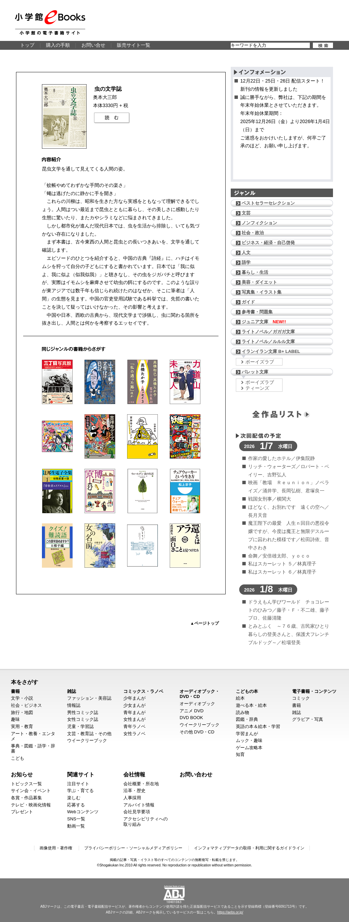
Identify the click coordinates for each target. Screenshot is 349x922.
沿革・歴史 (134, 790)
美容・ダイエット (259, 282)
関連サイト (80, 774)
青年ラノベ (134, 726)
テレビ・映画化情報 (31, 804)
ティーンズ (257, 388)
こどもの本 (247, 691)
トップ (27, 45)
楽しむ (73, 797)
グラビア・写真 (307, 719)
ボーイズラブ (259, 362)
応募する (76, 804)
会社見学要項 (136, 811)
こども (17, 758)
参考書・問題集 (257, 311)
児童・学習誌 (80, 726)
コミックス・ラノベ (143, 691)
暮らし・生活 (255, 272)
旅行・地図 (22, 712)
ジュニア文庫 (264, 321)
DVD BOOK (191, 717)
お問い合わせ (196, 774)
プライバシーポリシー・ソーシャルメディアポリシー (133, 848)
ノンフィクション (259, 222)
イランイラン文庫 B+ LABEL (271, 351)
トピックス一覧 (26, 783)
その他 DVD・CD (197, 731)
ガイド (248, 301)
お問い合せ (93, 45)
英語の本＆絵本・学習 (258, 726)
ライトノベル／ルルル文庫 (268, 341)
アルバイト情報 (138, 804)
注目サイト (78, 783)
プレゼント (22, 811)
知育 (240, 754)
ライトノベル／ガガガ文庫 (268, 331)
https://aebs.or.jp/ (230, 912)
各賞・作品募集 (26, 797)
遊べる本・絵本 (251, 705)
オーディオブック (197, 703)
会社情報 (134, 774)
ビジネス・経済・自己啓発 (268, 242)
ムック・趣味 (249, 740)
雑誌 (71, 691)
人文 (246, 252)
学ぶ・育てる (80, 790)
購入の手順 (58, 45)
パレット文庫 (255, 371)
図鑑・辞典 (247, 719)
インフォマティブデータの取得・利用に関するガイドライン (249, 848)
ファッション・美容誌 (89, 698)
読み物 (242, 712)
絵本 (240, 698)
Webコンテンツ (82, 811)
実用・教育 (22, 726)
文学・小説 (22, 698)
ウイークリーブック (87, 740)
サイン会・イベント (31, 790)
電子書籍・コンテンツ (314, 691)
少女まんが (134, 705)
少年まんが (134, 698)
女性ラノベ (134, 733)
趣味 (15, 719)
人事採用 (132, 797)
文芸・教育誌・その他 (89, 733)
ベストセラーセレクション (268, 203)
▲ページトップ (204, 623)
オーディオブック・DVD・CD (199, 694)
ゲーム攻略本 (249, 747)
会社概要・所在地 (141, 783)
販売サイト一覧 (133, 45)
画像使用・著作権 (56, 848)
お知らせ (22, 774)
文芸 (246, 212)
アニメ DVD (191, 710)
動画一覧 (76, 826)
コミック (301, 698)
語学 (246, 262)
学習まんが (247, 733)
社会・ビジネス (26, 705)
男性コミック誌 (82, 712)
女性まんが (134, 719)
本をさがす (24, 682)
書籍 (15, 691)
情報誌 (73, 705)
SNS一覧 (76, 818)
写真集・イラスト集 (262, 292)
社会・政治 (253, 232)
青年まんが (134, 712)
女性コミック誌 (82, 719)
